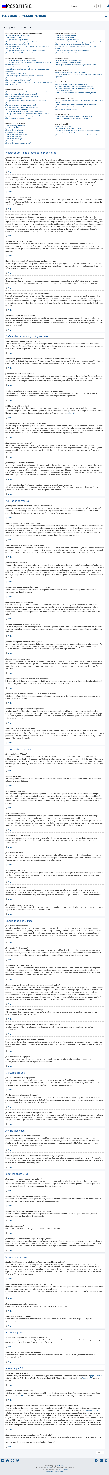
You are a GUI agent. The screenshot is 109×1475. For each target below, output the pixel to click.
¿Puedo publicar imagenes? (15, 132)
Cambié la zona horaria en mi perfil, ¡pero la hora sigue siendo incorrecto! (27, 70)
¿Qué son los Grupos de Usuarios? (67, 40)
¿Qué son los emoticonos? (14, 130)
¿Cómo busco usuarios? (63, 91)
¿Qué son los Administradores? (66, 35)
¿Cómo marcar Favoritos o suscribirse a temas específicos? (76, 105)
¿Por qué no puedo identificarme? (17, 44)
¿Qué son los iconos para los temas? (18, 143)
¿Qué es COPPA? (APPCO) (14, 37)
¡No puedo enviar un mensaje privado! (68, 60)
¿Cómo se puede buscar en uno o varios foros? (71, 84)
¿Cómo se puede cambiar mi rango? (18, 80)
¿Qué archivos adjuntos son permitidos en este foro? (73, 116)
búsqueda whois (92, 1410)
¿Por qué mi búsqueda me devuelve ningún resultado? (74, 86)
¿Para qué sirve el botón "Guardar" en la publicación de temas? (27, 114)
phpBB (71, 413)
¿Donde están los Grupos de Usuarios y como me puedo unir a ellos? (79, 42)
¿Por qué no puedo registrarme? (16, 40)
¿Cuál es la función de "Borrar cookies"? (19, 53)
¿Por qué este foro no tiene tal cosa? (68, 128)
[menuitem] (104, 6)
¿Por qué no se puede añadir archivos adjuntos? (22, 107)
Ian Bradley (60, 1465)
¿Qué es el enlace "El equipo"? (66, 53)
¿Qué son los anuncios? (13, 136)
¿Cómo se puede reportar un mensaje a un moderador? (24, 111)
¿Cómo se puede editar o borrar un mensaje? (21, 94)
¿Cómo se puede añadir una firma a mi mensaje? (22, 96)
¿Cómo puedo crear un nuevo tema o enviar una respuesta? (26, 92)
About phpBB (87, 1378)
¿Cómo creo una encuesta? (14, 98)
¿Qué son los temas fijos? (14, 139)
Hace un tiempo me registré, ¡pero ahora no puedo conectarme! (27, 46)
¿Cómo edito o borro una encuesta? (17, 103)
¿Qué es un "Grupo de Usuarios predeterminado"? (73, 51)
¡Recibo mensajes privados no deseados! (69, 62)
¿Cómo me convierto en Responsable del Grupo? (72, 44)
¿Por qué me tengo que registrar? (17, 35)
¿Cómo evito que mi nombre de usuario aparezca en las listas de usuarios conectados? (28, 63)
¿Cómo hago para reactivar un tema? (18, 118)
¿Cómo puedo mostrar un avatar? (17, 78)
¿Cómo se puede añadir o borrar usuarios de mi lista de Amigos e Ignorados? (78, 75)
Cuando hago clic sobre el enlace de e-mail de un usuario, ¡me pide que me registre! (29, 83)
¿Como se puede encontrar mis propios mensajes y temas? (75, 93)
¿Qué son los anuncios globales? (16, 134)
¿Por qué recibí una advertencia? (16, 109)
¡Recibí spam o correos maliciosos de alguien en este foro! (75, 65)
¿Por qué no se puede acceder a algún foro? (20, 105)
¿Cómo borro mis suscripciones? (66, 109)
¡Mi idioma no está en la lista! (15, 73)
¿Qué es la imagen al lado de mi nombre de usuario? (24, 76)
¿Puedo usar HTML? (12, 128)
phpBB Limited (96, 1376)
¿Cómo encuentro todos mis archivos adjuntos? (71, 119)
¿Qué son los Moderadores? (65, 37)
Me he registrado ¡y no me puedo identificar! (21, 42)
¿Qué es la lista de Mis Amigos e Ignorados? (71, 72)
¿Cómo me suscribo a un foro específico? (69, 107)
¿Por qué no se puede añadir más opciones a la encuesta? (25, 101)
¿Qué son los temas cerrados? (15, 141)
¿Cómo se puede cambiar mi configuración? (20, 60)
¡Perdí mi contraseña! (12, 48)
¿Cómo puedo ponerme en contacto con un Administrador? (76, 135)
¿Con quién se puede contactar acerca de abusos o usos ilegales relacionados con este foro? (77, 132)
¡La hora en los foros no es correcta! (17, 67)
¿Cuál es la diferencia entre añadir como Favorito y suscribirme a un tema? (79, 101)
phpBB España (63, 1469)
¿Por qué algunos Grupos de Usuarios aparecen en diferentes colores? (76, 47)
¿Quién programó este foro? (65, 126)
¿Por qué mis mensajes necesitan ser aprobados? (22, 116)
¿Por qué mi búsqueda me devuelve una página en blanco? (76, 88)
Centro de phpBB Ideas (19, 1395)
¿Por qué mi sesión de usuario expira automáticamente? (25, 51)
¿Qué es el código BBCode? (15, 126)
